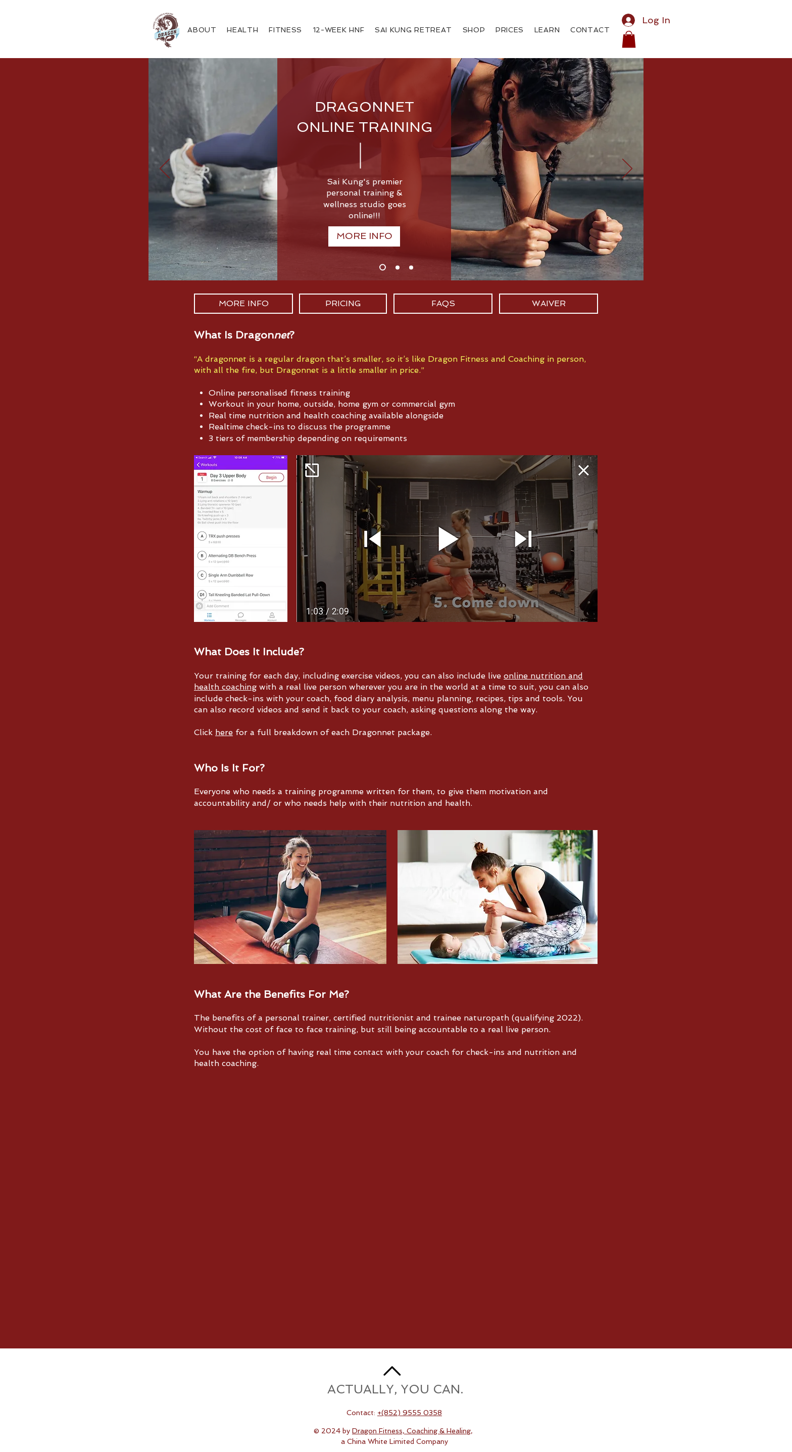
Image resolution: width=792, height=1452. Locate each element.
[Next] (627, 169)
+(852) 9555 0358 (409, 1413)
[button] (629, 39)
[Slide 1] (382, 267)
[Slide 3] (411, 267)
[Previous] (165, 169)
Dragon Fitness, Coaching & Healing (411, 1431)
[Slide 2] (397, 267)
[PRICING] (343, 304)
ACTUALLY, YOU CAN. (395, 1389)
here (224, 732)
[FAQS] (442, 304)
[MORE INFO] (364, 236)
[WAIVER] (548, 304)
